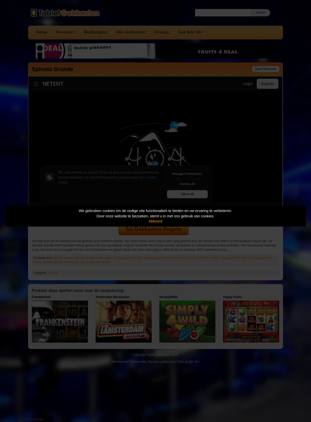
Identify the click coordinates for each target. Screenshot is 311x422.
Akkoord (155, 221)
